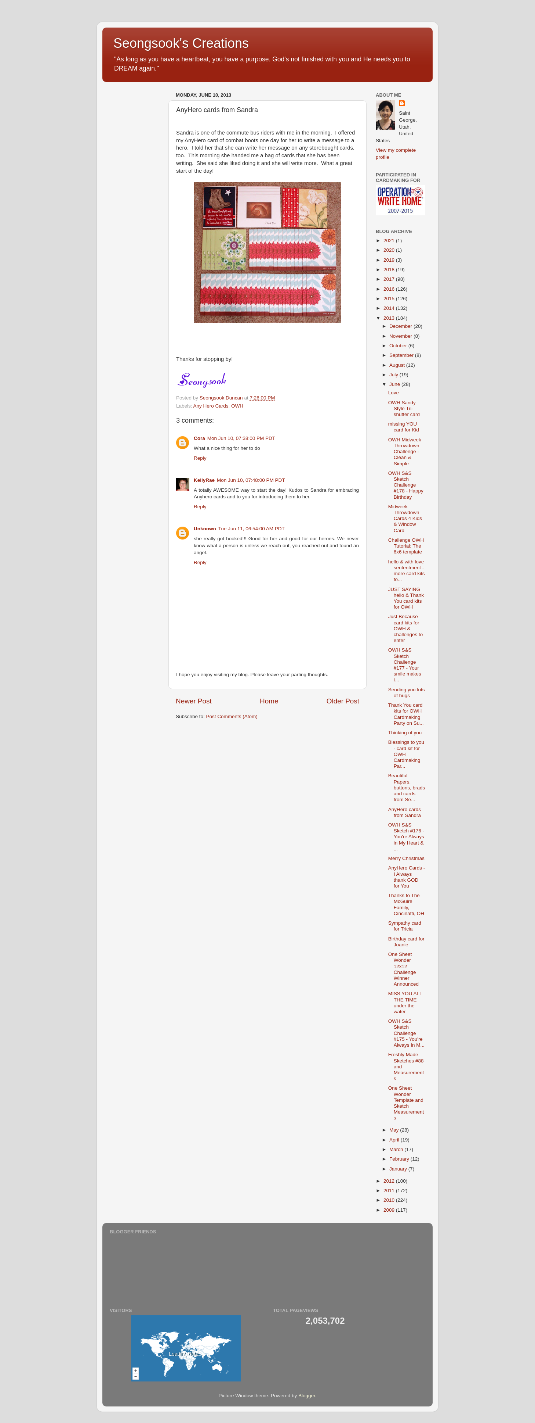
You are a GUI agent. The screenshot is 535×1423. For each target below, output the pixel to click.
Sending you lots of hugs (406, 692)
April (395, 1140)
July (394, 374)
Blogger (306, 1395)
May (394, 1130)
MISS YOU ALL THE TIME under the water (405, 1002)
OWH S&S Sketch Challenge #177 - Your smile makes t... (404, 664)
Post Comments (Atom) (232, 716)
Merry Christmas (406, 858)
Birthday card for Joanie (406, 941)
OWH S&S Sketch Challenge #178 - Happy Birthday (405, 485)
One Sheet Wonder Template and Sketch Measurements (406, 1103)
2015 (389, 298)
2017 (389, 279)
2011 (389, 1190)
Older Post (343, 701)
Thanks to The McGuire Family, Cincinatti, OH (406, 904)
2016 (389, 289)
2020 (389, 250)
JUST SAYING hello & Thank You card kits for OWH (406, 598)
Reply (200, 458)
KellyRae (204, 480)
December (401, 326)
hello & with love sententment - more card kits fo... (406, 571)
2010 (389, 1200)
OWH (237, 406)
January (398, 1169)
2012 (389, 1181)
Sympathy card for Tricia (404, 926)
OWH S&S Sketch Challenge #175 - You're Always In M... (406, 1033)
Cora (199, 438)
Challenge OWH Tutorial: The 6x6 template (406, 546)
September (402, 355)
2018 (389, 269)
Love (393, 392)
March (396, 1149)
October (398, 345)
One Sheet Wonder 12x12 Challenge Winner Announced (403, 969)
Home (269, 701)
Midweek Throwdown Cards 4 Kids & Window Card (405, 518)
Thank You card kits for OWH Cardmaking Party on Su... (406, 714)
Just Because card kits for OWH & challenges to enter (405, 628)
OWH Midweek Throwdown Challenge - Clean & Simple (404, 451)
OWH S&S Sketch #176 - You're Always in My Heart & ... (406, 837)
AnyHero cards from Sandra (404, 812)
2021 (389, 240)
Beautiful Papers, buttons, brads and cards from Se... (406, 787)
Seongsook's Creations (181, 43)
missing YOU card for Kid (403, 427)
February (400, 1159)
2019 (389, 260)
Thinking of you (405, 732)
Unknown (205, 528)
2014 (389, 308)
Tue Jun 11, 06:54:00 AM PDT (251, 528)
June (395, 384)
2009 (389, 1210)
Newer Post (194, 701)
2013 (389, 318)
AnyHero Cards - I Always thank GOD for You (406, 877)
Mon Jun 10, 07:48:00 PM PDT (251, 480)
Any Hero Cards (211, 406)
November (401, 336)
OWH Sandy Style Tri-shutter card (404, 408)
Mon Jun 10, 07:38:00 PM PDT (241, 438)
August (397, 365)
